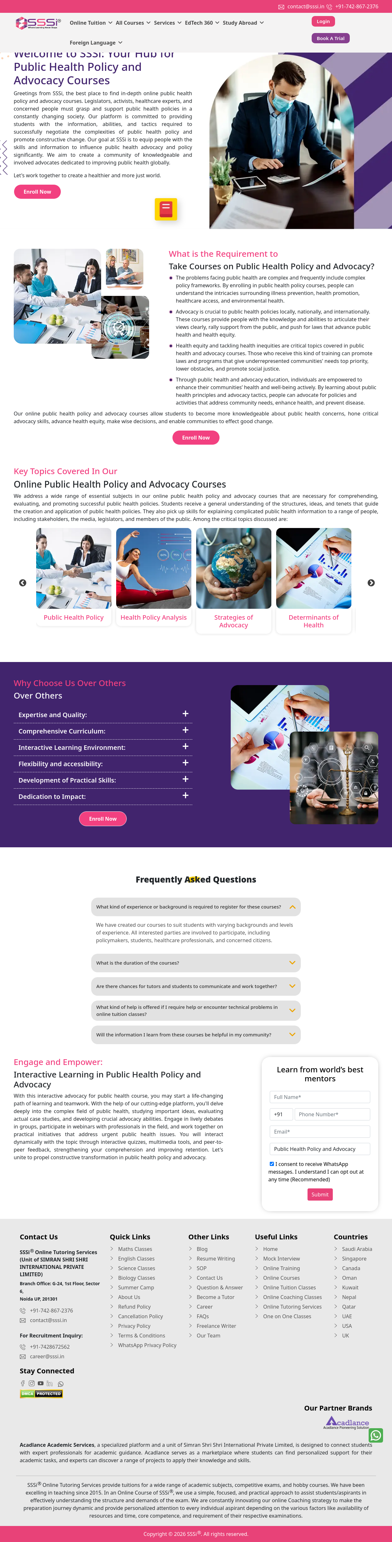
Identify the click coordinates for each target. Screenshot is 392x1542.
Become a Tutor (211, 1297)
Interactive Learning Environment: (104, 747)
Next (370, 582)
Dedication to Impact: (104, 796)
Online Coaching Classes (288, 1297)
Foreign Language (96, 42)
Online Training (277, 1268)
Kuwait (346, 1287)
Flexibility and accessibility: (104, 763)
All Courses (133, 22)
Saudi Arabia (353, 1249)
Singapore (350, 1258)
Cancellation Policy (136, 1316)
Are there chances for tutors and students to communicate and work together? (196, 986)
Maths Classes (131, 1249)
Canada (347, 1268)
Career (200, 1306)
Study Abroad (243, 22)
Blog (198, 1249)
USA (343, 1325)
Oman (345, 1277)
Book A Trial (331, 38)
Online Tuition (91, 22)
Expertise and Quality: (104, 714)
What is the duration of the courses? (196, 963)
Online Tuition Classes (285, 1287)
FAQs (198, 1316)
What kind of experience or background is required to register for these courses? (196, 907)
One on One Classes (283, 1316)
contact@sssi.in (306, 6)
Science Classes (132, 1268)
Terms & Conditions (137, 1335)
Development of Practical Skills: (104, 780)
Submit (320, 1194)
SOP (197, 1268)
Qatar (345, 1306)
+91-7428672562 (50, 1346)
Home (266, 1249)
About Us (125, 1297)
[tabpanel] (73, 578)
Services (168, 22)
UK (341, 1335)
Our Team (204, 1335)
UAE (343, 1316)
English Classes (132, 1258)
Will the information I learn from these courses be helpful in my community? (196, 1034)
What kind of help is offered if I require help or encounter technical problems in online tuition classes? (196, 1011)
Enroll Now (37, 191)
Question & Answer (215, 1287)
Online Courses (277, 1277)
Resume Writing (211, 1258)
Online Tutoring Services (288, 1306)
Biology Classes (132, 1277)
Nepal (345, 1297)
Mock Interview (277, 1258)
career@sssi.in (47, 1356)
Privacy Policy (130, 1325)
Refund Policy (130, 1306)
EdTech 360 (202, 22)
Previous (22, 582)
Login (323, 21)
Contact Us (205, 1277)
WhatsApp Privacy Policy (143, 1345)
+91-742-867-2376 (356, 6)
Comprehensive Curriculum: (104, 731)
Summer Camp (132, 1287)
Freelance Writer (212, 1325)
